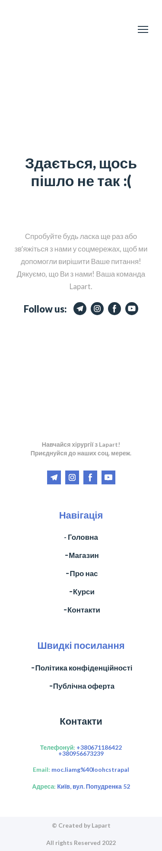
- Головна (81, 537)
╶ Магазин (81, 555)
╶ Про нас (81, 573)
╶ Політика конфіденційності (80, 667)
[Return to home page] (41, 30)
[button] (79, 308)
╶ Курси (81, 591)
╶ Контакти (81, 609)
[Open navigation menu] (143, 29)
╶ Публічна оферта (81, 685)
